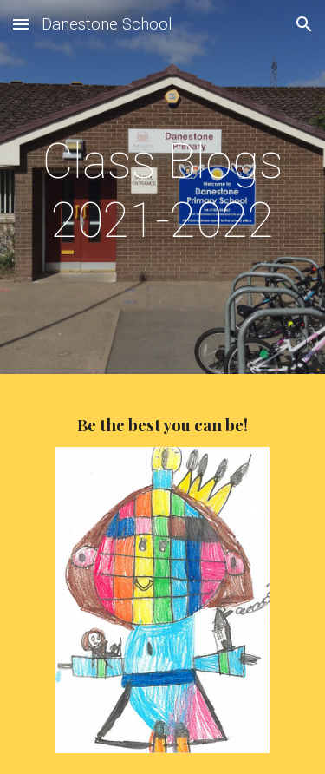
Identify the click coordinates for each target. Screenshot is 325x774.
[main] (162, 191)
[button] (21, 24)
